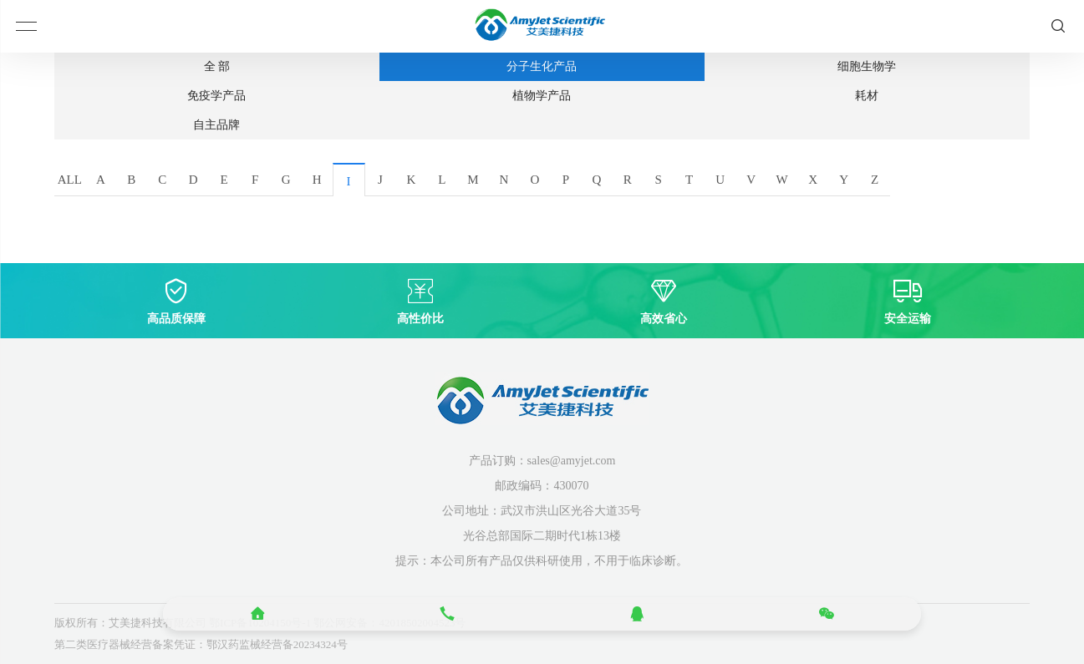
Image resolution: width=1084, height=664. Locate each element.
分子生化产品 (541, 66)
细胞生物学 (866, 66)
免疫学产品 (216, 95)
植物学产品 (541, 95)
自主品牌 (216, 125)
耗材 (866, 95)
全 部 (217, 66)
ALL (70, 179)
